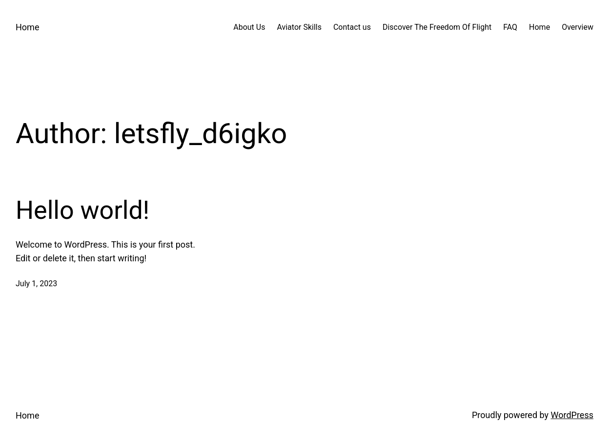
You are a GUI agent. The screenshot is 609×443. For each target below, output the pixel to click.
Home (27, 27)
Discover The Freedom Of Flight (437, 27)
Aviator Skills (299, 27)
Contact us (352, 27)
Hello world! (82, 210)
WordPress (572, 415)
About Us (249, 27)
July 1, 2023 (36, 283)
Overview (577, 27)
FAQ (510, 27)
